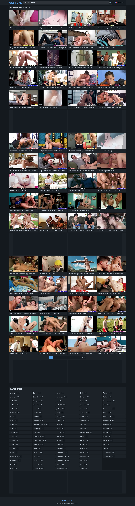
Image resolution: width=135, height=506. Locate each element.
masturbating (63, 456)
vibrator (107, 428)
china (13, 436)
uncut (107, 412)
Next (83, 357)
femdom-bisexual (41, 424)
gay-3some (39, 436)
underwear (108, 420)
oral (83, 393)
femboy (37, 416)
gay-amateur (39, 440)
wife (106, 444)
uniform (107, 424)
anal (13, 401)
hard (36, 456)
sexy (83, 448)
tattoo (107, 393)
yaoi (106, 448)
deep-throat (16, 456)
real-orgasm (86, 432)
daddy (13, 452)
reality (84, 436)
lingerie (61, 440)
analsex (14, 408)
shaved (84, 452)
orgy (83, 401)
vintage (107, 432)
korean (61, 420)
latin (60, 428)
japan (60, 393)
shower (84, 460)
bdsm (14, 420)
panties (84, 408)
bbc (13, 416)
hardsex (37, 464)
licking (61, 436)
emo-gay (38, 397)
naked (60, 464)
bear (13, 428)
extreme (37, 405)
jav (59, 401)
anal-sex (15, 405)
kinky (60, 412)
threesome (109, 401)
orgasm (84, 397)
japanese (62, 397)
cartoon (14, 432)
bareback (15, 412)
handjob (38, 452)
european (38, 401)
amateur (15, 393)
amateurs (15, 397)
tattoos (107, 397)
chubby (14, 444)
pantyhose (85, 412)
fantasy (37, 412)
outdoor (85, 405)
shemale (84, 456)
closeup (14, 448)
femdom (38, 420)
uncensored (109, 408)
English (121, 3)
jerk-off (61, 405)
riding (84, 444)
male (60, 444)
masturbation (63, 460)
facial (37, 408)
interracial (38, 468)
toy (106, 405)
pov (83, 424)
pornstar (85, 420)
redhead (84, 440)
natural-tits (62, 468)
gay (36, 432)
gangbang (38, 428)
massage (61, 448)
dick (13, 464)
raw (83, 428)
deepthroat (16, 460)
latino (61, 432)
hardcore (38, 460)
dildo (13, 468)
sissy (83, 464)
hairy (37, 448)
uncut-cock (109, 416)
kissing (61, 416)
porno (84, 416)
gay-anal (38, 444)
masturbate (62, 452)
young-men (109, 456)
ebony (37, 393)
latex (60, 424)
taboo (83, 468)
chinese (14, 440)
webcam (108, 440)
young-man (109, 452)
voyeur (107, 436)
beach (13, 424)
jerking (61, 408)
